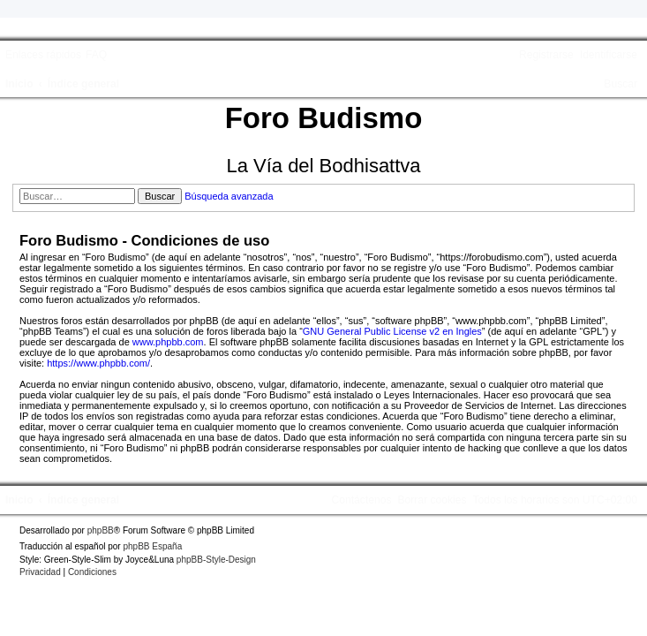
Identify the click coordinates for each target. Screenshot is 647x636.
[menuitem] (96, 55)
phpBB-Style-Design (216, 559)
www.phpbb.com (168, 342)
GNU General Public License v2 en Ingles (392, 331)
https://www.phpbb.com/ (98, 363)
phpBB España (152, 546)
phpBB (100, 530)
